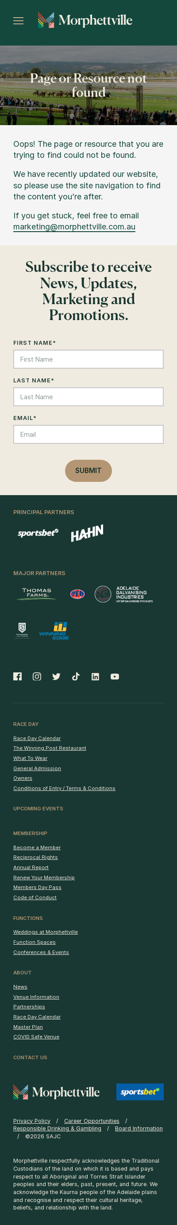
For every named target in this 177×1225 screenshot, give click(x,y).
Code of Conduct (35, 897)
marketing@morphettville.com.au (74, 226)
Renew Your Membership (44, 877)
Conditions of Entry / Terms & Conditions (64, 788)
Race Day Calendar (37, 738)
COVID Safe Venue (36, 1037)
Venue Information (36, 997)
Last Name (33, 380)
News (20, 987)
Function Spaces (34, 942)
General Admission (37, 768)
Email (25, 418)
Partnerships (29, 1007)
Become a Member (37, 847)
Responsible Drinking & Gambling (57, 1128)
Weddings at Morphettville (45, 932)
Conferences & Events (41, 952)
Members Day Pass (37, 887)
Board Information (139, 1128)
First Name (34, 343)
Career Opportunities (91, 1121)
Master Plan (28, 1027)
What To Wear (30, 758)
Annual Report (31, 867)
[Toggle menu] (18, 21)
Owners (22, 778)
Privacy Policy (31, 1121)
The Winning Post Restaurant (49, 748)
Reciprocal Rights (35, 857)
